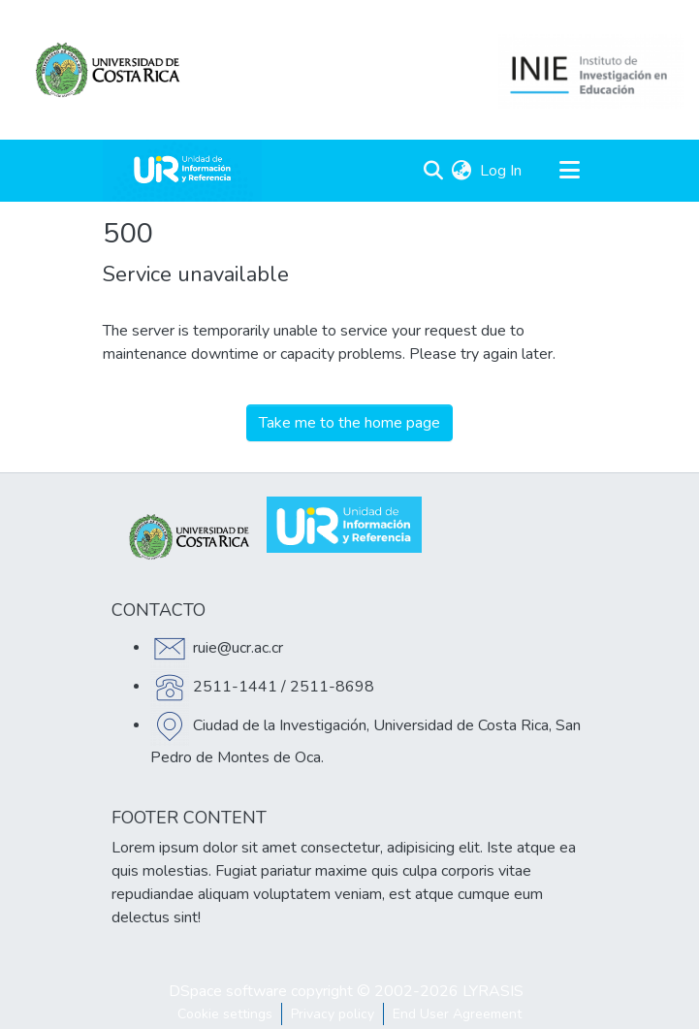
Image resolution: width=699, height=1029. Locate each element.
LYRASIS (493, 991)
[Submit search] (434, 170)
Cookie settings (224, 1014)
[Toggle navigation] (570, 170)
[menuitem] (462, 170)
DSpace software (228, 991)
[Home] (182, 171)
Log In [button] (502, 170)
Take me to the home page (349, 423)
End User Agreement (457, 1014)
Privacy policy (332, 1014)
